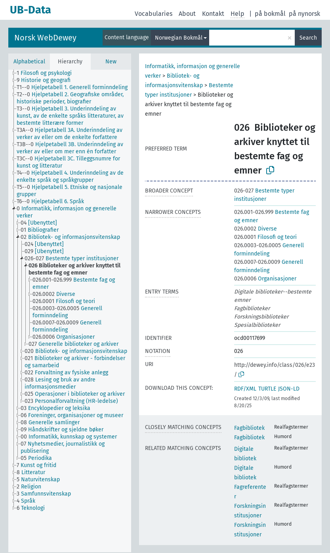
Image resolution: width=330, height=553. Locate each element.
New (110, 61)
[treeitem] (47, 73)
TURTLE (267, 388)
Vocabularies (153, 13)
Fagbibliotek (249, 428)
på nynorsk (304, 13)
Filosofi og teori (265, 237)
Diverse (255, 228)
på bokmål (270, 13)
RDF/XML (245, 388)
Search (308, 37)
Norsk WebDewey (45, 37)
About (187, 13)
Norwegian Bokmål (178, 37)
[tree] (69, 311)
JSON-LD (288, 388)
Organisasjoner (265, 278)
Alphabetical (29, 61)
